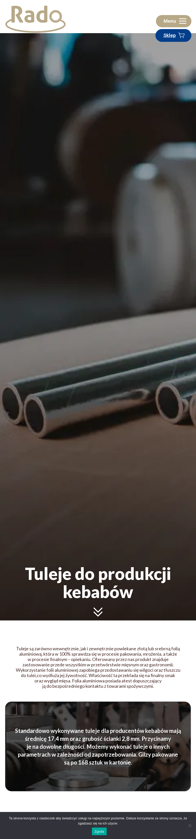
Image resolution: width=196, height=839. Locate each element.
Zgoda (99, 831)
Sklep (169, 35)
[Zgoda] (189, 825)
